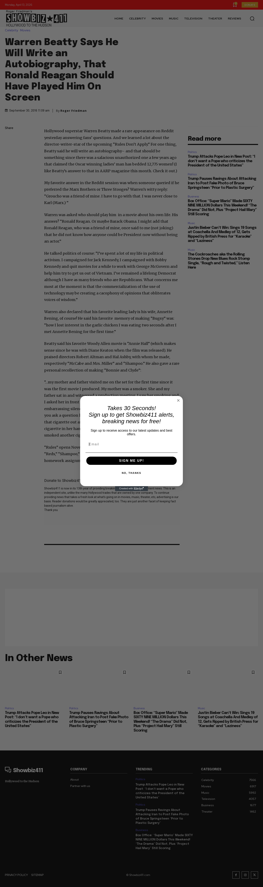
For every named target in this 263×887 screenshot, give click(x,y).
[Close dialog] (178, 400)
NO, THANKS (131, 473)
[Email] (131, 444)
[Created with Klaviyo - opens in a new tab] (131, 488)
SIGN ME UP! (131, 460)
